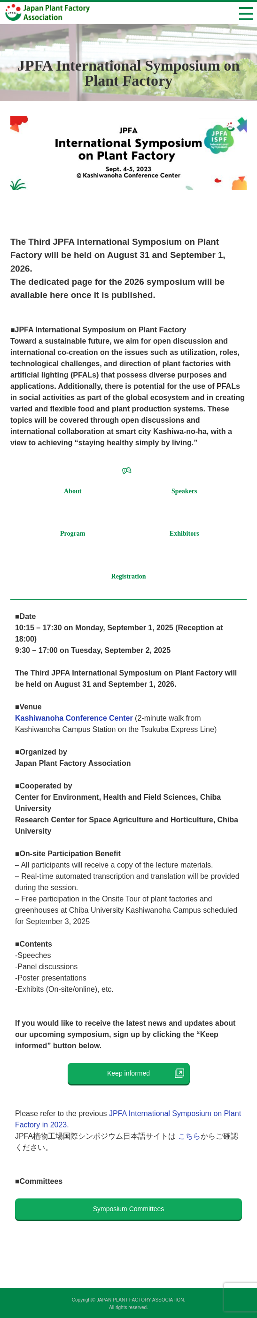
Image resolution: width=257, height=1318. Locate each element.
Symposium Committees (128, 1209)
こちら (189, 1136)
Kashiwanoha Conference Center (74, 718)
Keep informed (135, 1073)
